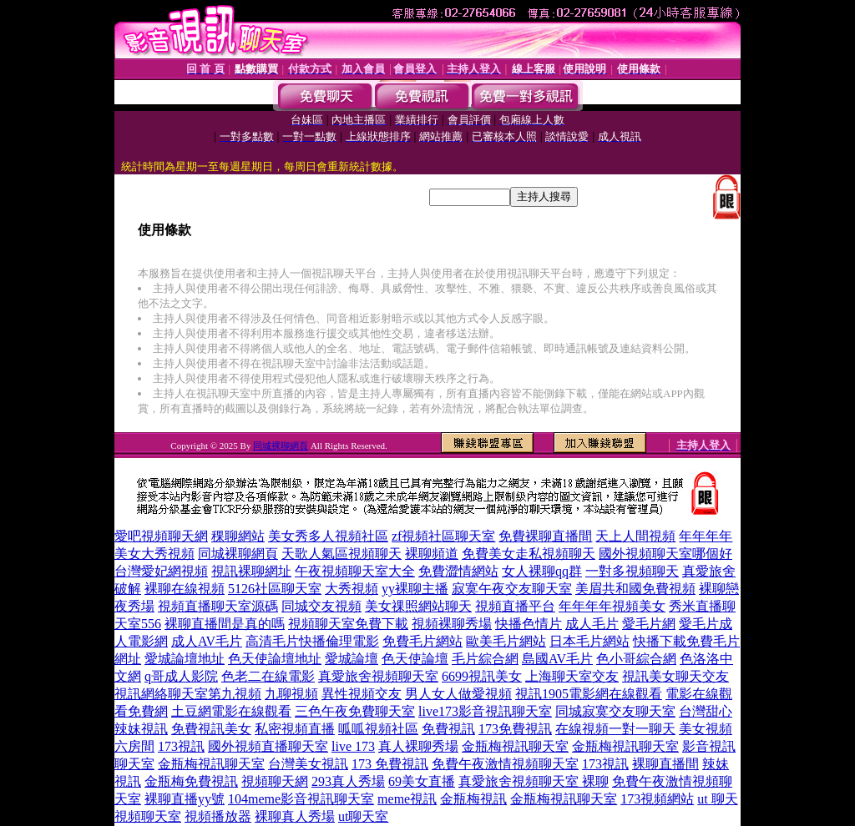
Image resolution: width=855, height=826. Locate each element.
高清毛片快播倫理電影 (312, 641)
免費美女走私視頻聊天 (528, 553)
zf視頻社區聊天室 (443, 536)
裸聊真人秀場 (295, 816)
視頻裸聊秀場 (452, 624)
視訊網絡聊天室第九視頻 (187, 694)
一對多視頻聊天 (632, 571)
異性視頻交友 (361, 694)
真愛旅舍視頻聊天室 (378, 676)
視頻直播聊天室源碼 (218, 606)
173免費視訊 (515, 729)
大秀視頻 (351, 589)
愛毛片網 (648, 624)
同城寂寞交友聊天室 (615, 711)
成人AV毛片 (206, 641)
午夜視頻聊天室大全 (355, 571)
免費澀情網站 (458, 571)
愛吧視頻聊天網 (161, 536)
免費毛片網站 (422, 641)
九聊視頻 (291, 694)
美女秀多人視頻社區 (328, 536)
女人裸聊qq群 (542, 571)
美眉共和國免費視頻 (635, 589)
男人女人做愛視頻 (458, 694)
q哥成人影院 (181, 676)
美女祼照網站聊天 (418, 606)
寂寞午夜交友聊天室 (512, 589)
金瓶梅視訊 (473, 799)
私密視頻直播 (295, 729)
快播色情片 (528, 624)
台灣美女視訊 (308, 764)
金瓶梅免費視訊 (191, 781)
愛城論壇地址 (184, 659)
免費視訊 (448, 729)
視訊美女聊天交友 (675, 676)
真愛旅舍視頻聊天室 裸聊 (533, 781)
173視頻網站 (657, 799)
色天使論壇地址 (274, 659)
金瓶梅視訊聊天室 (515, 746)
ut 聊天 (717, 799)
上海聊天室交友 (572, 676)
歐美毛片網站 (506, 641)
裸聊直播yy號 (184, 799)
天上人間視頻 (635, 536)
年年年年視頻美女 (612, 606)
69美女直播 (421, 781)
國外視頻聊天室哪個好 (665, 553)
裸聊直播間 (665, 764)
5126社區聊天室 (274, 589)
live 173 (353, 746)
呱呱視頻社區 (378, 729)
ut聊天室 (363, 816)
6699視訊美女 (482, 676)
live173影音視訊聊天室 (485, 711)
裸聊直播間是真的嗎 (224, 624)
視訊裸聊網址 (251, 571)
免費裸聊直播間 (545, 536)
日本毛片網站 (589, 641)
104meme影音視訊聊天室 (301, 799)
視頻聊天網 (274, 781)
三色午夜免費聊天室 (355, 711)
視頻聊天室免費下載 (348, 624)
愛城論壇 (351, 659)
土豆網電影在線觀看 (231, 711)
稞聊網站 (238, 536)
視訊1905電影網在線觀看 (588, 694)
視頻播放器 (218, 816)
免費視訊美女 (211, 729)
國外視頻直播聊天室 (268, 746)
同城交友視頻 (321, 606)
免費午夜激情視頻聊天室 (505, 764)
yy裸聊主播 (415, 589)
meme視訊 (407, 799)
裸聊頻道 (431, 553)
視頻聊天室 (147, 816)
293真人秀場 (348, 781)
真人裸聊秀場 (418, 746)
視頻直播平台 (515, 606)
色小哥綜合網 (636, 659)
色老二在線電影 (268, 676)
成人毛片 (592, 624)
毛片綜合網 (485, 659)
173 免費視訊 (390, 764)
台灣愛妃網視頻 (161, 571)
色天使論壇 (415, 659)
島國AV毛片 (557, 659)
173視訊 (181, 746)
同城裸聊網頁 (280, 446)
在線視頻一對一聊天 (615, 729)
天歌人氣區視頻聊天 (341, 553)
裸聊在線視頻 (184, 589)
